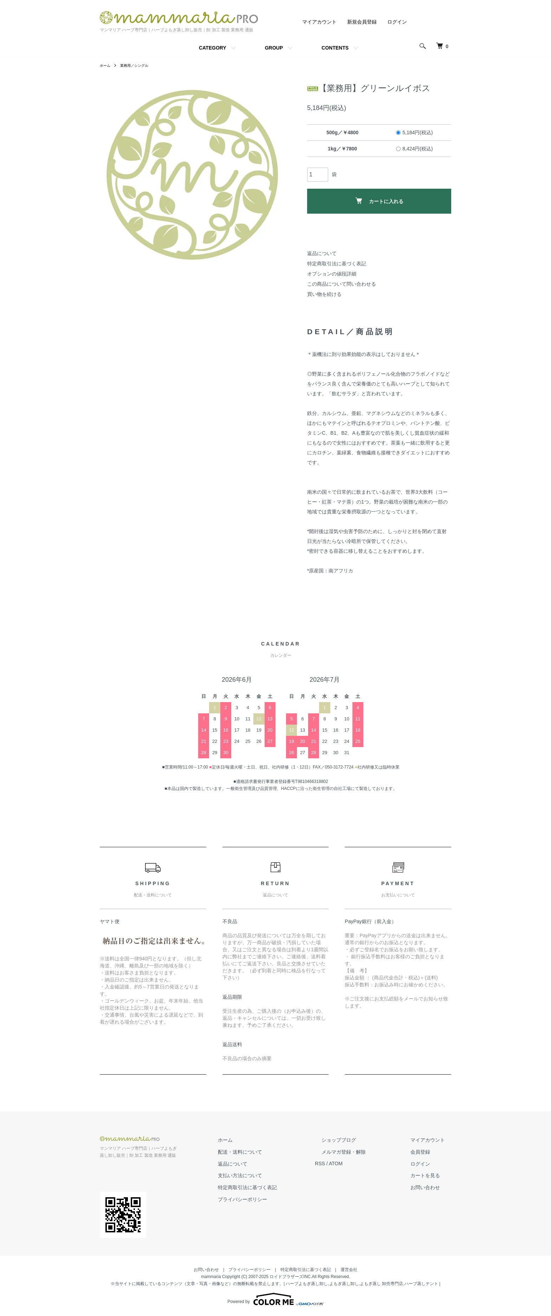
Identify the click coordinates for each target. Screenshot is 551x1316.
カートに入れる (379, 200)
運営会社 (349, 1269)
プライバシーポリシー (274, 1199)
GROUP (274, 48)
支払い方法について (272, 1175)
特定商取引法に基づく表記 (336, 263)
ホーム (106, 65)
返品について (322, 253)
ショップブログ (358, 1140)
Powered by (275, 1299)
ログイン (397, 22)
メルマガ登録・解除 (363, 1152)
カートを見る (431, 1175)
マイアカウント (319, 22)
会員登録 (426, 1152)
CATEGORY (212, 48)
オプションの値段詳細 (331, 274)
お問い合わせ (431, 1187)
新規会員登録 (362, 22)
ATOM (362, 1163)
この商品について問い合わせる (341, 284)
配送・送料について (272, 1152)
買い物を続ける (324, 294)
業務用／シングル (139, 65)
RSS (346, 1163)
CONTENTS (335, 48)
